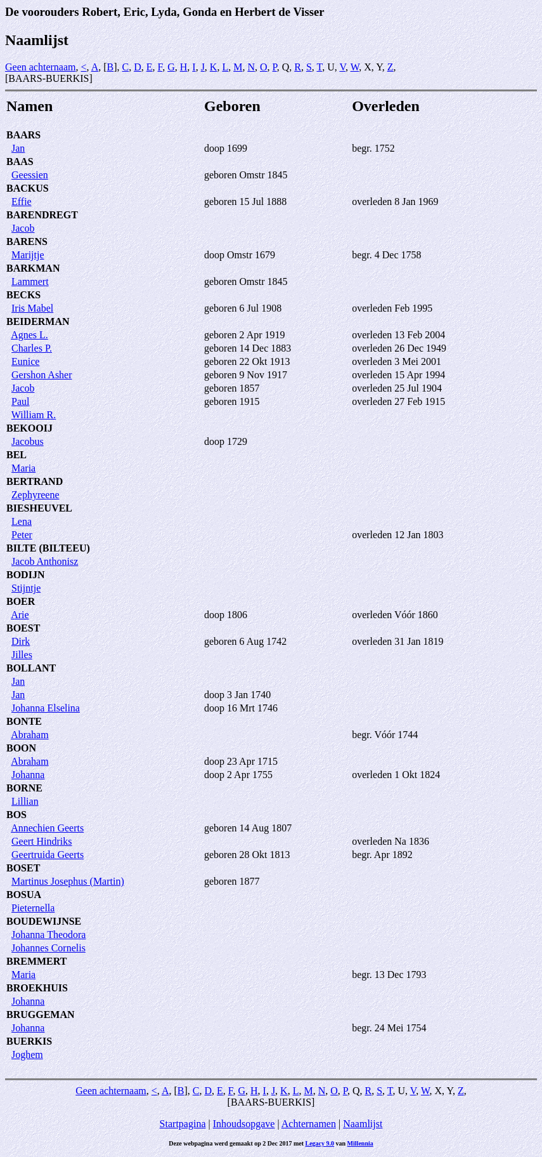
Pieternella (33, 907)
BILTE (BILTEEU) (48, 548)
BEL (16, 454)
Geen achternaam (40, 67)
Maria (23, 468)
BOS (16, 814)
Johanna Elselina (45, 708)
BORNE (24, 788)
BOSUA (23, 894)
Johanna (27, 774)
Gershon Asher (41, 374)
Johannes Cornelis (48, 947)
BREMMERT (36, 961)
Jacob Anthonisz (44, 561)
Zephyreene (35, 494)
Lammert (30, 281)
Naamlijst (362, 1123)
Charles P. (31, 348)
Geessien (29, 174)
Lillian (25, 801)
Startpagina (183, 1123)
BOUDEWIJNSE (43, 921)
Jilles (21, 654)
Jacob (22, 228)
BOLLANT (31, 668)
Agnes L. (29, 334)
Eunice (25, 361)
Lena (21, 521)
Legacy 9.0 (320, 1143)
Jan (18, 148)
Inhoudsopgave (244, 1123)
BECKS (23, 294)
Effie (21, 201)
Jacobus (27, 441)
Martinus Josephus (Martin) (67, 881)
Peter (21, 534)
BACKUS (27, 188)
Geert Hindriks (41, 841)
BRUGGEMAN (40, 1014)
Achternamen (308, 1123)
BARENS (27, 241)
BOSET (23, 868)
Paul (20, 401)
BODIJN (25, 574)
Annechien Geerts (47, 828)
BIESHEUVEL (39, 508)
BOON (21, 748)
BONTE (24, 721)
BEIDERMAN (38, 321)
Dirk (20, 641)
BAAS (20, 161)
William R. (33, 414)
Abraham (30, 734)
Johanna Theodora (48, 934)
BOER (20, 601)
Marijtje (27, 254)
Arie (20, 614)
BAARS (23, 134)
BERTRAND (34, 481)
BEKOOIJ (29, 428)
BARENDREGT (42, 214)
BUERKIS (29, 1041)
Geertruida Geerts (47, 854)
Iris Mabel (32, 308)
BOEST (23, 628)
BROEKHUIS (37, 987)
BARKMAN (33, 268)
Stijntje (26, 588)
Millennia (360, 1143)
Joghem (27, 1054)
